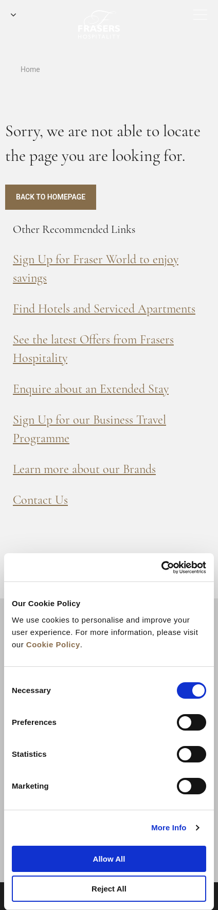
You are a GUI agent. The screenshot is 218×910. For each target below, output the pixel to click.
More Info (168, 827)
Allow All (109, 858)
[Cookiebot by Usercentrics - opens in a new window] (161, 567)
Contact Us (40, 500)
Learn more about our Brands (84, 469)
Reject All (109, 888)
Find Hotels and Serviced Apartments (104, 308)
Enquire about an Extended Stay (91, 388)
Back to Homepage (50, 197)
